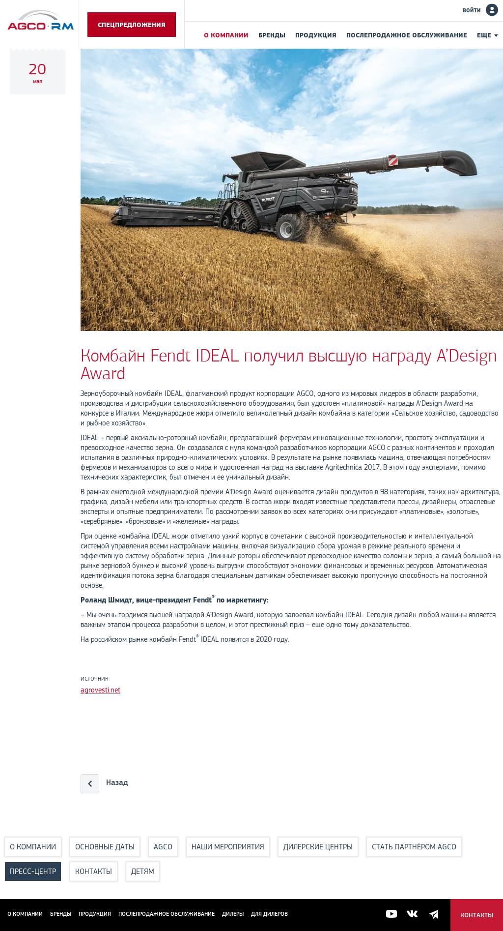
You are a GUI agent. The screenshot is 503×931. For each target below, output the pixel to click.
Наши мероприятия (228, 846)
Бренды (271, 35)
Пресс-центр (33, 871)
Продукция (315, 35)
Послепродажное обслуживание (406, 35)
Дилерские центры (318, 846)
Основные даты (105, 846)
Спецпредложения (132, 25)
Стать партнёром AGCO (414, 846)
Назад (117, 782)
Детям (142, 871)
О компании (226, 35)
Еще (484, 35)
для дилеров (269, 913)
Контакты (93, 871)
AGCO (163, 846)
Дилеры (233, 913)
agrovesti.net (100, 690)
